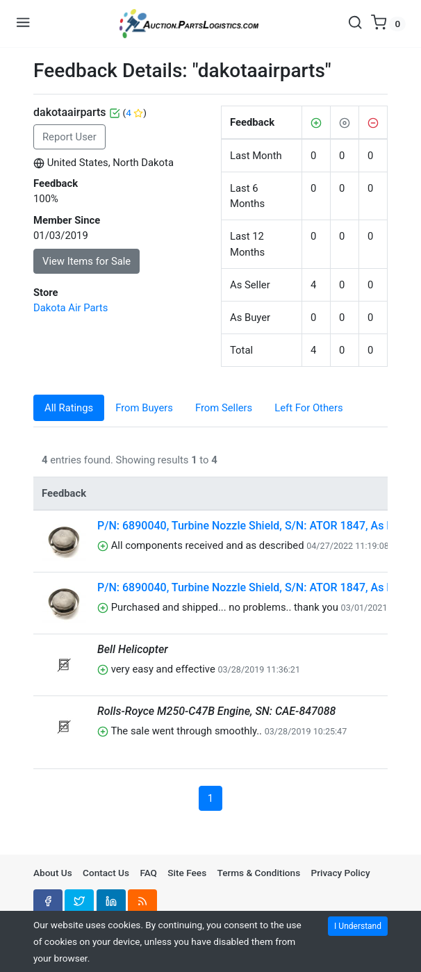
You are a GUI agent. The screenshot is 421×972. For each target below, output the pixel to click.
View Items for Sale (86, 261)
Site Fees (186, 872)
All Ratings (68, 408)
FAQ (148, 872)
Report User (69, 137)
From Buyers (144, 408)
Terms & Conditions (259, 872)
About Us (52, 872)
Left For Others (308, 408)
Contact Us (106, 872)
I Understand (357, 926)
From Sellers (223, 408)
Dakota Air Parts (70, 308)
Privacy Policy (340, 872)
